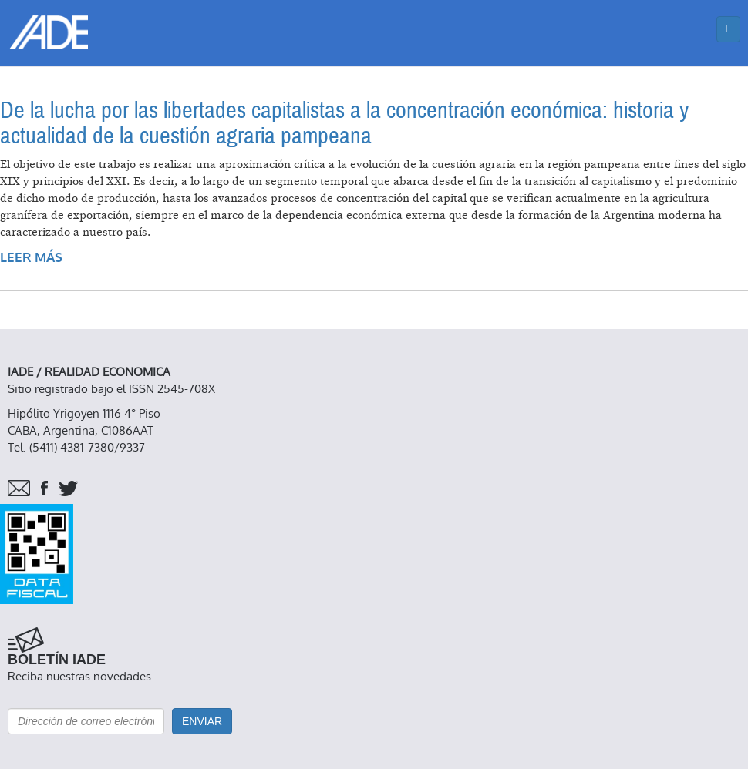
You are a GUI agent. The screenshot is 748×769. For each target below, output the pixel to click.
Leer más (31, 258)
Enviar (202, 721)
